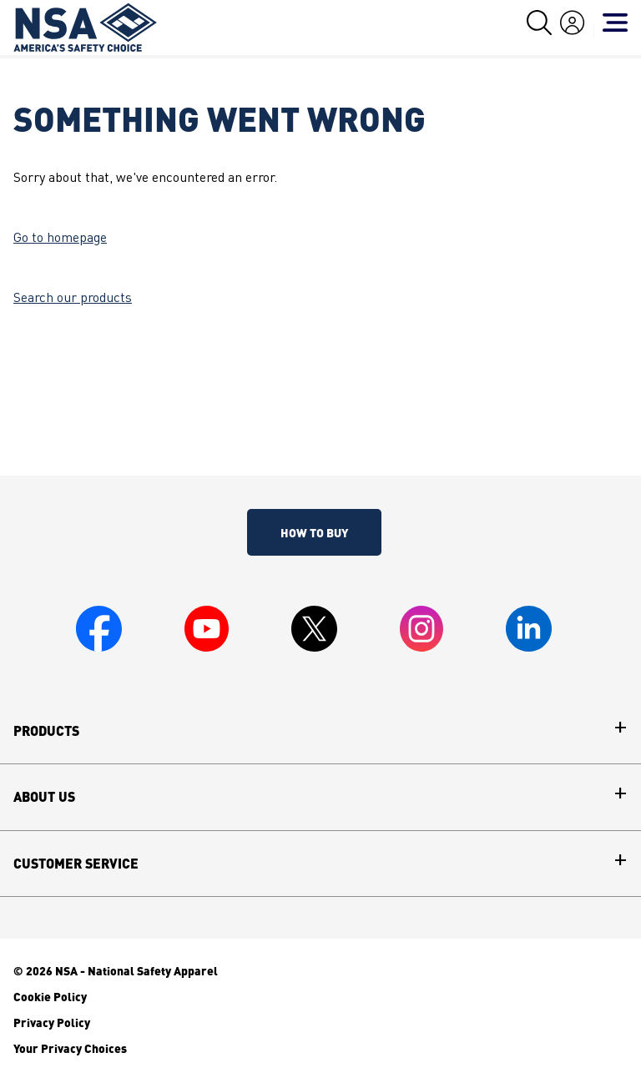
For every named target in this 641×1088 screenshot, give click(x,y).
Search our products (72, 298)
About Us (44, 796)
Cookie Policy (50, 996)
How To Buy (314, 532)
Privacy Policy (51, 1022)
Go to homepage (60, 238)
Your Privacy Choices (70, 1048)
